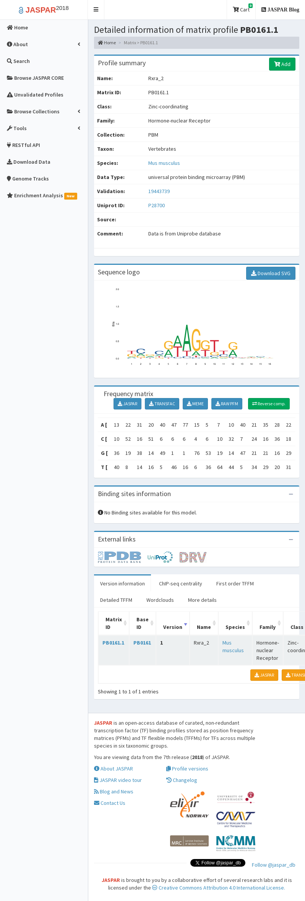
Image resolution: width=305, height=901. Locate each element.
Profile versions (187, 768)
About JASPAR (113, 768)
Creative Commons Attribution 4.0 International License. (218, 887)
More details (202, 599)
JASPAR (127, 403)
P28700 (157, 205)
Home (107, 42)
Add (282, 64)
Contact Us (109, 802)
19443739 (159, 191)
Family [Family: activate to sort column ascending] (268, 627)
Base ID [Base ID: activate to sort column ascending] (142, 623)
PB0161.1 (113, 642)
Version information (122, 583)
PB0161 (142, 642)
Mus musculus (164, 163)
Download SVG (270, 273)
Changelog (181, 780)
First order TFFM (235, 583)
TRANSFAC (162, 403)
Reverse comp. (269, 403)
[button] (96, 9)
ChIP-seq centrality (180, 583)
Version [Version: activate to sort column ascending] (172, 627)
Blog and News (113, 791)
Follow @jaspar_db (273, 864)
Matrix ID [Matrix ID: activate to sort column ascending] (113, 623)
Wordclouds (160, 599)
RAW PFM (227, 403)
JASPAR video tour (118, 780)
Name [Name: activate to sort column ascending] (204, 627)
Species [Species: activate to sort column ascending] (235, 627)
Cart (243, 8)
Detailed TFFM (116, 599)
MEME (195, 403)
